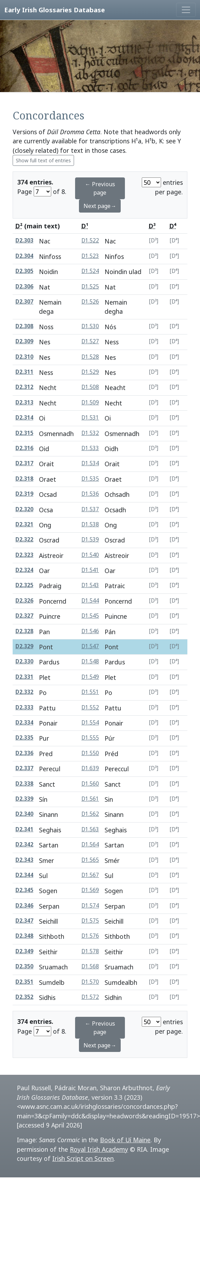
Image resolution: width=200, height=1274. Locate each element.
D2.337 (24, 768)
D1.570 (90, 982)
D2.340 (24, 814)
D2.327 (24, 615)
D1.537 (90, 509)
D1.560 (90, 783)
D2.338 (24, 783)
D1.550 (90, 753)
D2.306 (24, 286)
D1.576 (90, 936)
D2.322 (24, 539)
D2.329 (24, 646)
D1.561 (90, 798)
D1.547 (90, 646)
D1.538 (90, 524)
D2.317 (24, 463)
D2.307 (24, 301)
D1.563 (90, 829)
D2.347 (24, 920)
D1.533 (90, 448)
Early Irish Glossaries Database (54, 9)
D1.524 (90, 271)
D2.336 (24, 753)
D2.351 (24, 982)
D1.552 (90, 707)
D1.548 (90, 661)
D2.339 (24, 798)
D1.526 (90, 301)
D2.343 (24, 860)
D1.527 (90, 341)
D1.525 (90, 286)
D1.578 (90, 951)
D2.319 (24, 494)
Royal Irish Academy (99, 1149)
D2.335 (24, 737)
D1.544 (90, 600)
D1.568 (90, 966)
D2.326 (24, 600)
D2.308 (24, 326)
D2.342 (24, 844)
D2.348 (24, 936)
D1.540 (90, 555)
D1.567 (90, 875)
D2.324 (24, 570)
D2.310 (24, 356)
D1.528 (90, 356)
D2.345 (24, 890)
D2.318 (24, 478)
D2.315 (24, 433)
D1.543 (90, 585)
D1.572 (90, 997)
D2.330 (24, 661)
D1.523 (90, 256)
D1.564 (90, 844)
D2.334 (24, 722)
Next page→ (100, 206)
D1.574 (90, 905)
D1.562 (90, 814)
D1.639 (90, 768)
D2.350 (24, 966)
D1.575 (90, 920)
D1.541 (90, 570)
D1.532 (90, 433)
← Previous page (100, 188)
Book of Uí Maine (125, 1140)
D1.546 (90, 631)
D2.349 (24, 951)
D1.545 (90, 615)
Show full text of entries (43, 160)
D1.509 (90, 402)
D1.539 (90, 539)
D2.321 (24, 524)
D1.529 (90, 372)
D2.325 (24, 585)
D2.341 (24, 829)
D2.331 (24, 677)
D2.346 (24, 905)
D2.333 (24, 707)
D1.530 (90, 326)
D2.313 (24, 402)
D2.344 (24, 875)
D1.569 (90, 890)
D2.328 (24, 631)
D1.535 (90, 478)
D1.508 (90, 387)
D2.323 (24, 555)
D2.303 (24, 240)
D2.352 (24, 997)
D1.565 (90, 860)
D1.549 (90, 677)
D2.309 (24, 341)
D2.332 (24, 692)
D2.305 (24, 271)
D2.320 (24, 509)
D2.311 (24, 372)
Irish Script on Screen (83, 1158)
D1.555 (90, 737)
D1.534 (90, 463)
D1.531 (90, 417)
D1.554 (90, 722)
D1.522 (90, 240)
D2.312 (24, 387)
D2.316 (24, 448)
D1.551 (90, 692)
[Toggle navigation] (186, 10)
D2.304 (24, 256)
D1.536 (90, 494)
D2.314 (24, 417)
